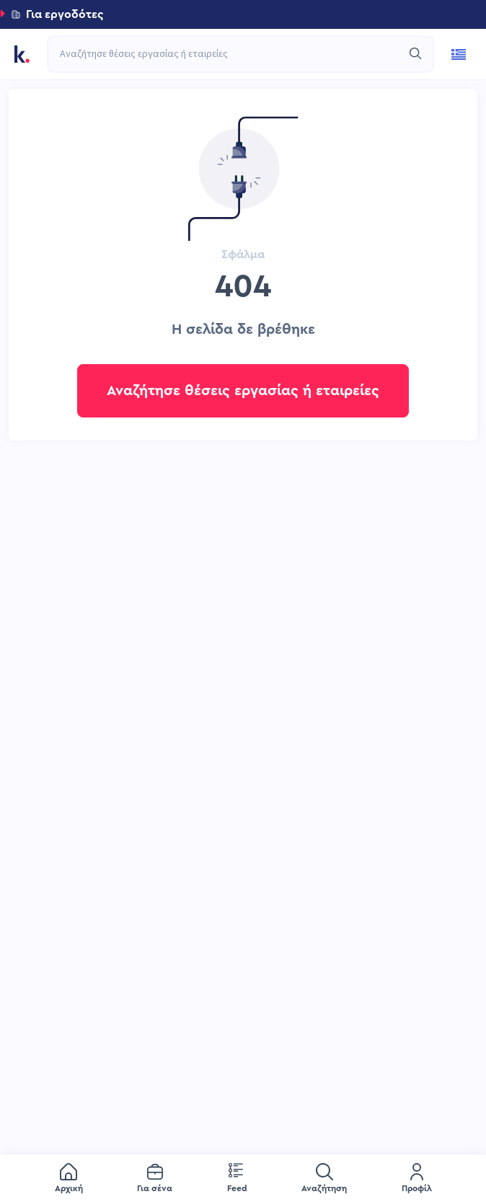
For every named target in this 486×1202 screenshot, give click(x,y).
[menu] (243, 1178)
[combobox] (233, 54)
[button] (243, 14)
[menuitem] (69, 1178)
